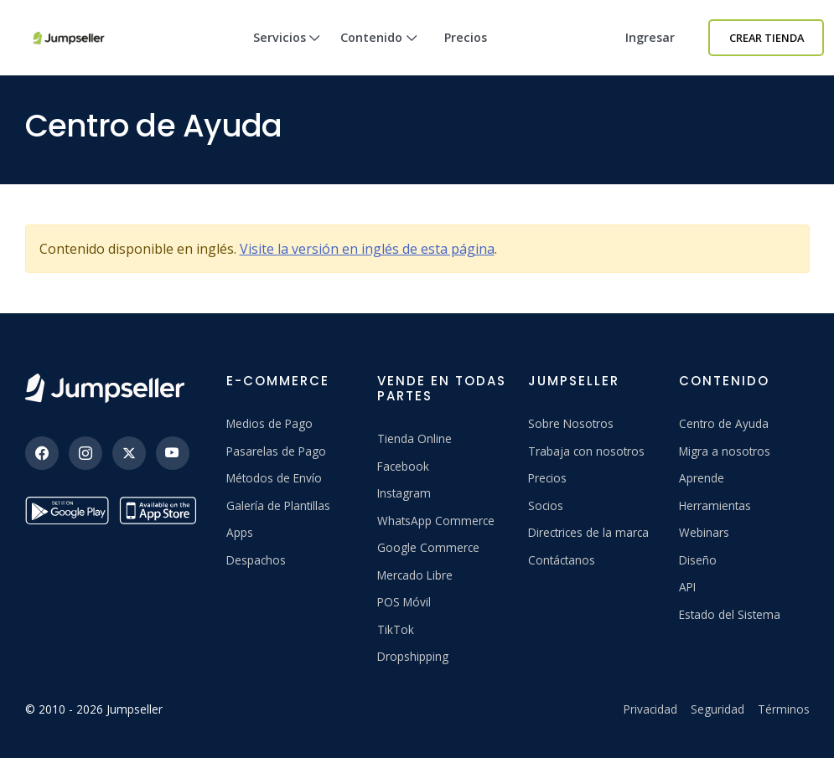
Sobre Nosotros (571, 423)
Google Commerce (428, 547)
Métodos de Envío (274, 478)
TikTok (395, 629)
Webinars (704, 532)
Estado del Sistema (729, 614)
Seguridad (717, 709)
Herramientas (715, 505)
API (687, 587)
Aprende (701, 478)
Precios (465, 37)
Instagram (404, 493)
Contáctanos (561, 560)
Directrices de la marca (588, 532)
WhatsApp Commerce (436, 521)
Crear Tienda (766, 37)
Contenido (378, 52)
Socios (545, 505)
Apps (239, 532)
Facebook (403, 466)
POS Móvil (404, 602)
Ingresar (650, 37)
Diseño (698, 560)
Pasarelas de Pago (276, 451)
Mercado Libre (415, 575)
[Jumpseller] (104, 388)
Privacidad (650, 709)
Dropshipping (412, 656)
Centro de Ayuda (724, 423)
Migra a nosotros (724, 451)
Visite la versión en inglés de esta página (367, 249)
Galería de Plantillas (278, 505)
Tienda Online (414, 438)
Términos (784, 709)
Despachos (256, 560)
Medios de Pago (269, 423)
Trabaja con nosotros (586, 451)
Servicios (287, 52)
